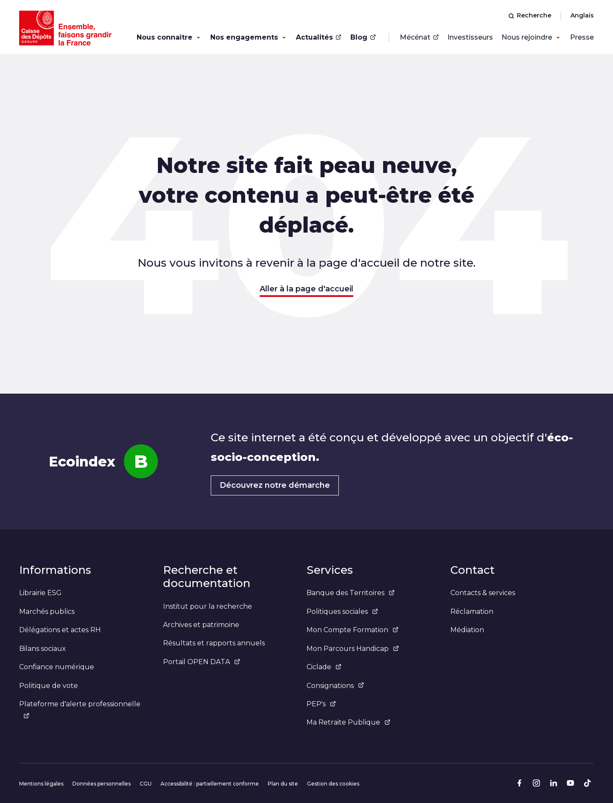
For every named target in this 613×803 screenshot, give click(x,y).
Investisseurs (470, 37)
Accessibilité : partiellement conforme (209, 783)
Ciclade (323, 667)
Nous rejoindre (526, 37)
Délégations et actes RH (60, 630)
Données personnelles (101, 783)
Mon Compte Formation (352, 630)
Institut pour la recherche (207, 606)
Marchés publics (46, 611)
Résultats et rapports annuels (214, 643)
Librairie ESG (40, 593)
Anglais (582, 15)
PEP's (321, 704)
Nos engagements (244, 37)
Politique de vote (48, 686)
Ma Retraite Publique (348, 722)
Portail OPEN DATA (201, 662)
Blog (363, 37)
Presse (582, 37)
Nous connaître (164, 37)
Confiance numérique (56, 667)
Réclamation (471, 611)
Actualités (318, 37)
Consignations (335, 686)
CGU (146, 783)
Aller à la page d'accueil (306, 289)
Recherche (529, 15)
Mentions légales (41, 783)
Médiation (467, 630)
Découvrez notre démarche (275, 485)
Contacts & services (482, 593)
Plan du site (283, 783)
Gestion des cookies (333, 783)
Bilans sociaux (42, 649)
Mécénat (419, 37)
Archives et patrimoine (201, 625)
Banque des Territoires (350, 593)
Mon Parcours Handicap (352, 649)
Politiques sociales (342, 611)
